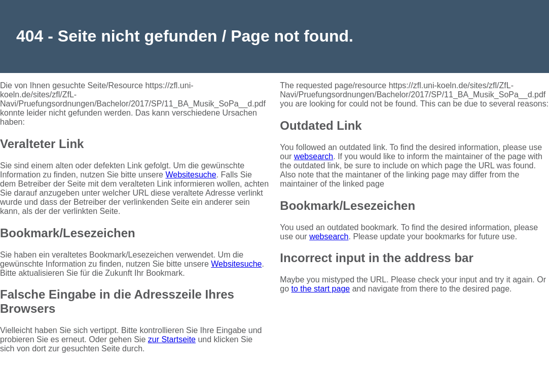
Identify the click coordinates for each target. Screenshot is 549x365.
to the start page (320, 288)
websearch (313, 156)
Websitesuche (190, 174)
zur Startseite (172, 339)
